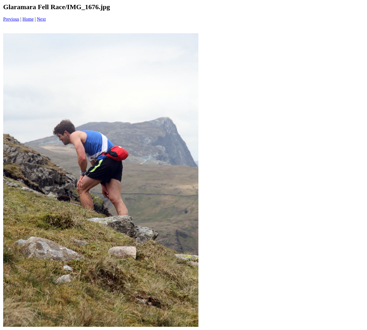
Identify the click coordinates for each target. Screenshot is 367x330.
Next (41, 19)
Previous (11, 19)
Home (28, 19)
